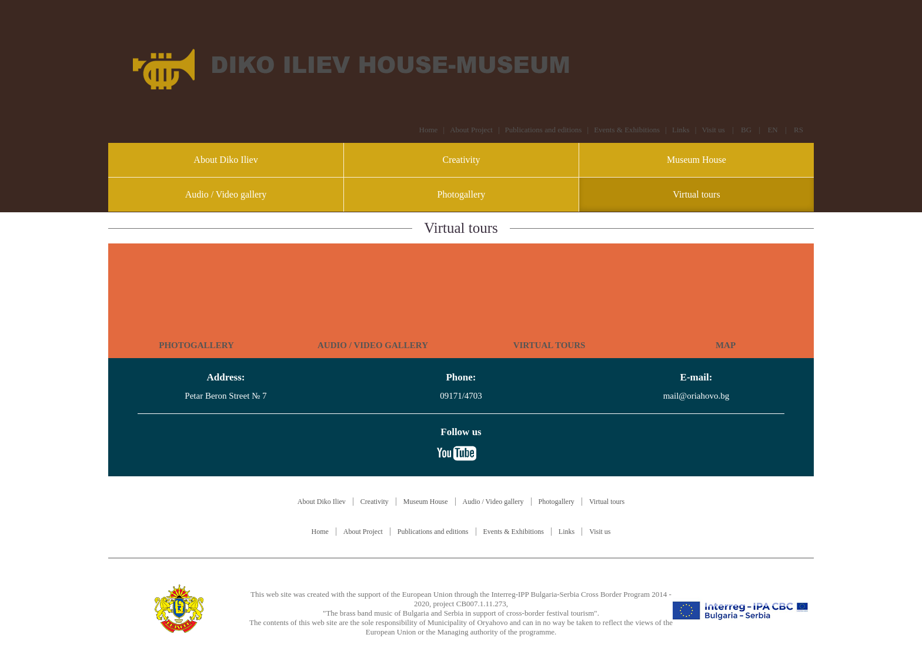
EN (772, 129)
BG (746, 129)
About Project (471, 129)
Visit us (712, 129)
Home (428, 129)
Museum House (696, 160)
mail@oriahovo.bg (696, 395)
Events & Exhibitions (627, 129)
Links (681, 129)
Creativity (461, 160)
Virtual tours (696, 194)
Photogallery (461, 194)
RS (798, 129)
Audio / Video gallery (226, 194)
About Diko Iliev (225, 160)
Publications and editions (543, 129)
